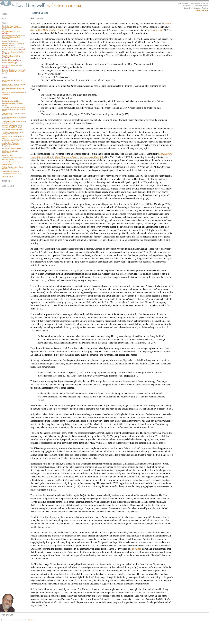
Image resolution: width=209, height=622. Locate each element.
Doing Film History (8, 155)
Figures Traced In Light (9, 63)
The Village (135, 549)
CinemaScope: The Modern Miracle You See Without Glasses (13, 85)
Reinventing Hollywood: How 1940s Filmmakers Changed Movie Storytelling (13, 37)
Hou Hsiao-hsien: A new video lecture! (12, 81)
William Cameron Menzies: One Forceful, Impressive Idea (12, 139)
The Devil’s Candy (155, 30)
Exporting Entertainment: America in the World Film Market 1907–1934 (14, 70)
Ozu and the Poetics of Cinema (12, 65)
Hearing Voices (7, 164)
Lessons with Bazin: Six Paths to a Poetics (13, 104)
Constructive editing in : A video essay (14, 93)
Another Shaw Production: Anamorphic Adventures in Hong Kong (10, 144)
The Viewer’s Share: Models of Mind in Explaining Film (14, 122)
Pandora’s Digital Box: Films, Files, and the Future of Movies (13, 48)
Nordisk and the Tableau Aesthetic (13, 136)
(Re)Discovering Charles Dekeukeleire (10, 151)
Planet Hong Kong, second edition (13, 52)
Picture (167, 23)
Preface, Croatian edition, (12, 167)
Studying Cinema (7, 176)
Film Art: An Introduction (10, 41)
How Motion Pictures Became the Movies (13, 89)
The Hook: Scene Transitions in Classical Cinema (12, 158)
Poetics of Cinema (8, 60)
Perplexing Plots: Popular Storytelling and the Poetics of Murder (11, 27)
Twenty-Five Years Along (13, 133)
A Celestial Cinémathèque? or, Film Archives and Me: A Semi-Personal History (13, 109)
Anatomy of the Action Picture (11, 162)
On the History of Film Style (11, 31)
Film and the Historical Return (11, 174)
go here (31, 620)
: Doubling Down (12, 129)
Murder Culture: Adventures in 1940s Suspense (14, 118)
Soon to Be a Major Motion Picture (46, 30)
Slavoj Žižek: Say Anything (10, 171)
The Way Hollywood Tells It (11, 56)
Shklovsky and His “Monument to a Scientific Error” (13, 114)
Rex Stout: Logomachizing (10, 101)
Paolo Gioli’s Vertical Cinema (11, 148)
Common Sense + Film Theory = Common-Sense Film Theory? (12, 126)
